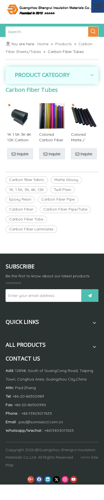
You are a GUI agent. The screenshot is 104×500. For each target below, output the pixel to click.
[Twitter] (56, 479)
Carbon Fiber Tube (26, 219)
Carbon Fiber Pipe (58, 199)
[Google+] (30, 479)
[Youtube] (73, 479)
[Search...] (47, 32)
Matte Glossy (66, 179)
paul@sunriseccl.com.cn (41, 421)
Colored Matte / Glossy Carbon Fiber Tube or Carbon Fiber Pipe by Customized (83, 137)
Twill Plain (62, 189)
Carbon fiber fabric (26, 179)
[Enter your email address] (42, 295)
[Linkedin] (47, 479)
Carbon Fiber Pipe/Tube (65, 209)
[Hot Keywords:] (93, 32)
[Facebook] (39, 479)
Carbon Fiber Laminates (31, 229)
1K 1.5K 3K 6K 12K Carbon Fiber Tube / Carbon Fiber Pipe (19, 137)
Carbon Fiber (21, 209)
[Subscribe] (89, 295)
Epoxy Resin (20, 199)
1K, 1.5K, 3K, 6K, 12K (26, 189)
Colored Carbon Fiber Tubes (51, 137)
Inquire (20, 154)
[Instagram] (65, 479)
